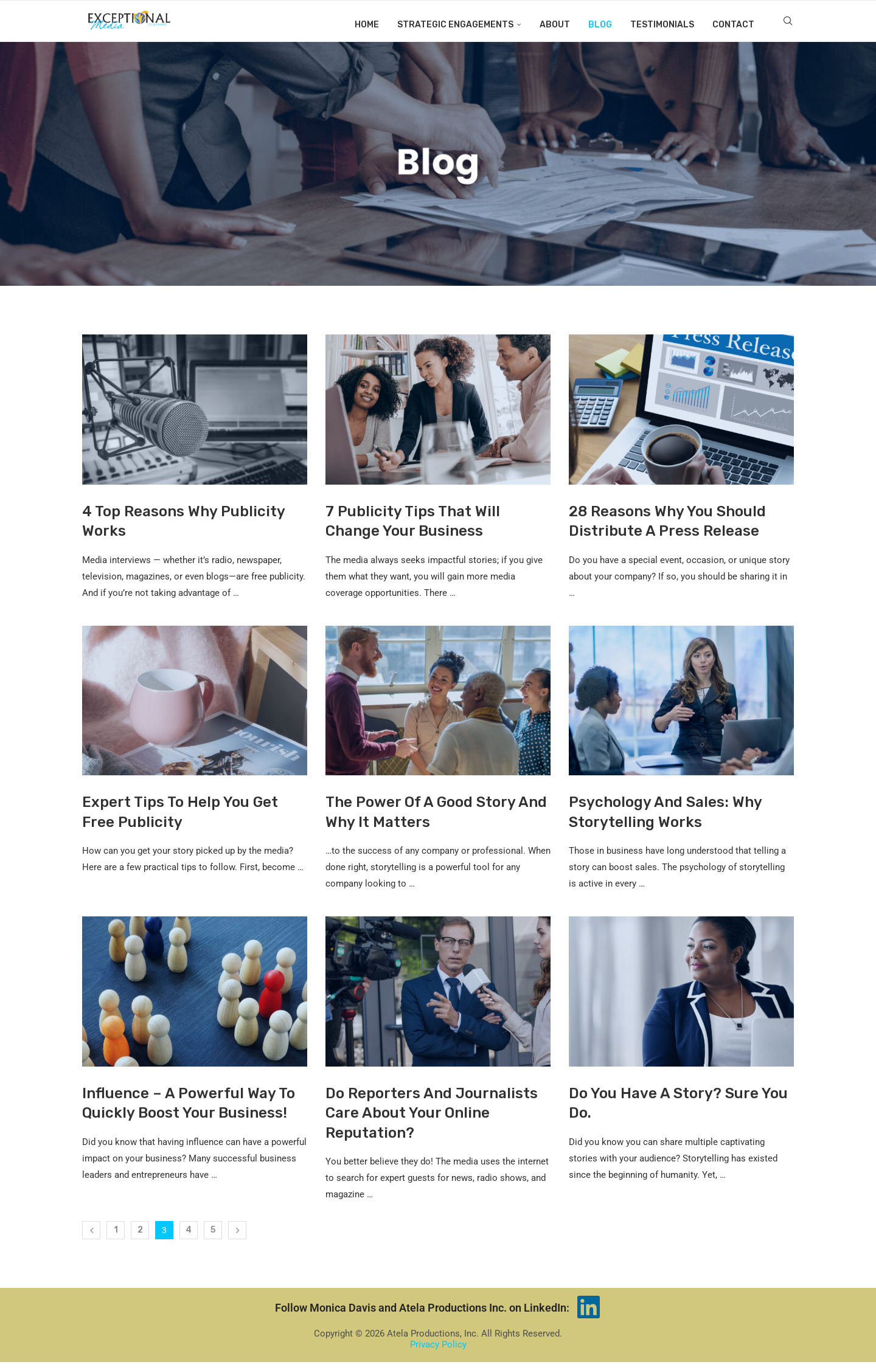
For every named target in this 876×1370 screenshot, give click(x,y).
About (555, 24)
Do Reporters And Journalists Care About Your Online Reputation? (431, 1121)
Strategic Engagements (455, 24)
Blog (600, 24)
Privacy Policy (438, 1352)
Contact (733, 24)
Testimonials (662, 24)
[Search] (788, 25)
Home (367, 24)
